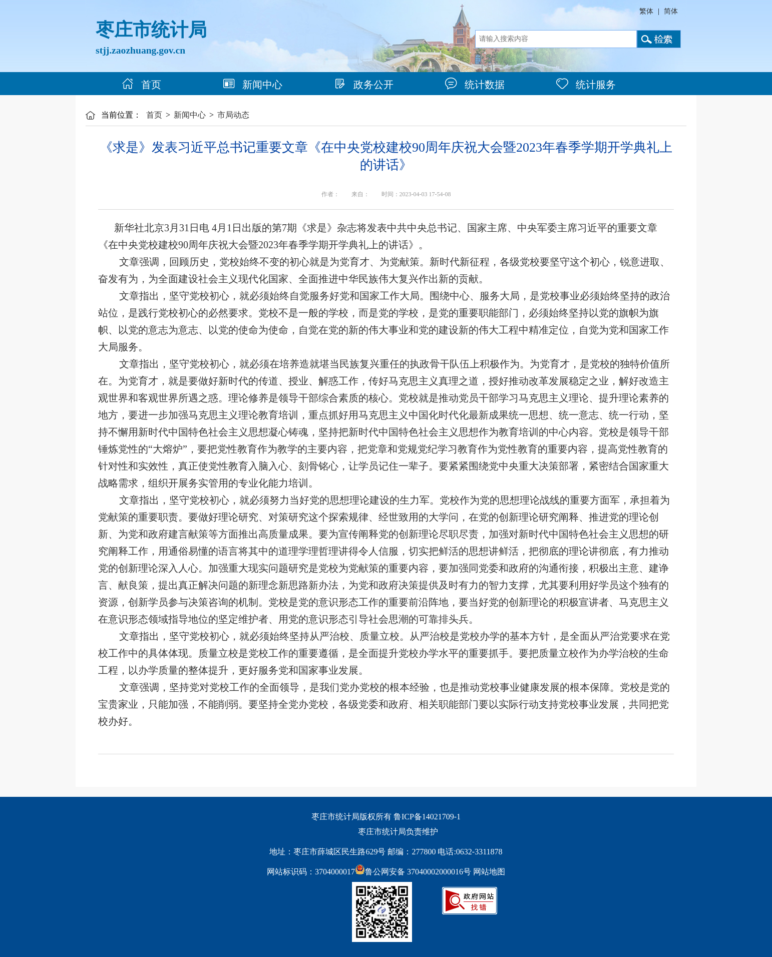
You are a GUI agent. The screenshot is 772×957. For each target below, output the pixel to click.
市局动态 (233, 115)
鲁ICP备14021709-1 (427, 816)
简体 (671, 11)
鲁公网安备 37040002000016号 (413, 871)
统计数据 (475, 84)
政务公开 (364, 84)
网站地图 (489, 871)
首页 (141, 84)
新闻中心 (252, 84)
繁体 (646, 11)
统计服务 (586, 84)
